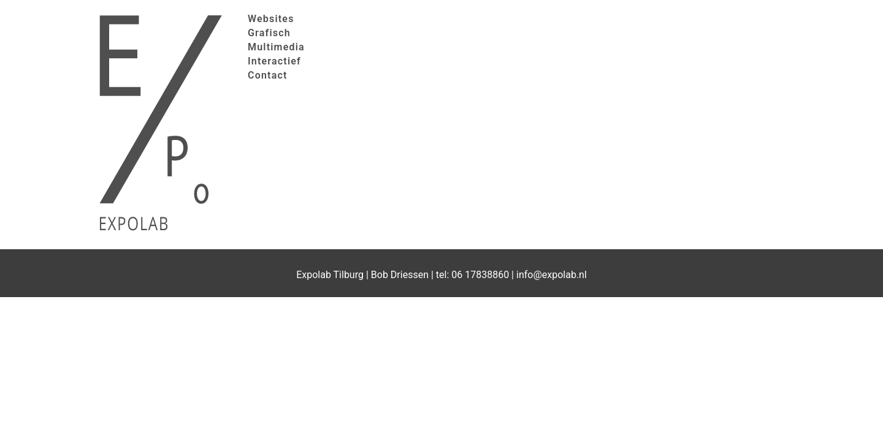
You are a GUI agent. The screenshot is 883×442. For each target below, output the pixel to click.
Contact (268, 75)
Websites (271, 19)
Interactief (274, 61)
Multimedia (276, 47)
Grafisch (269, 33)
